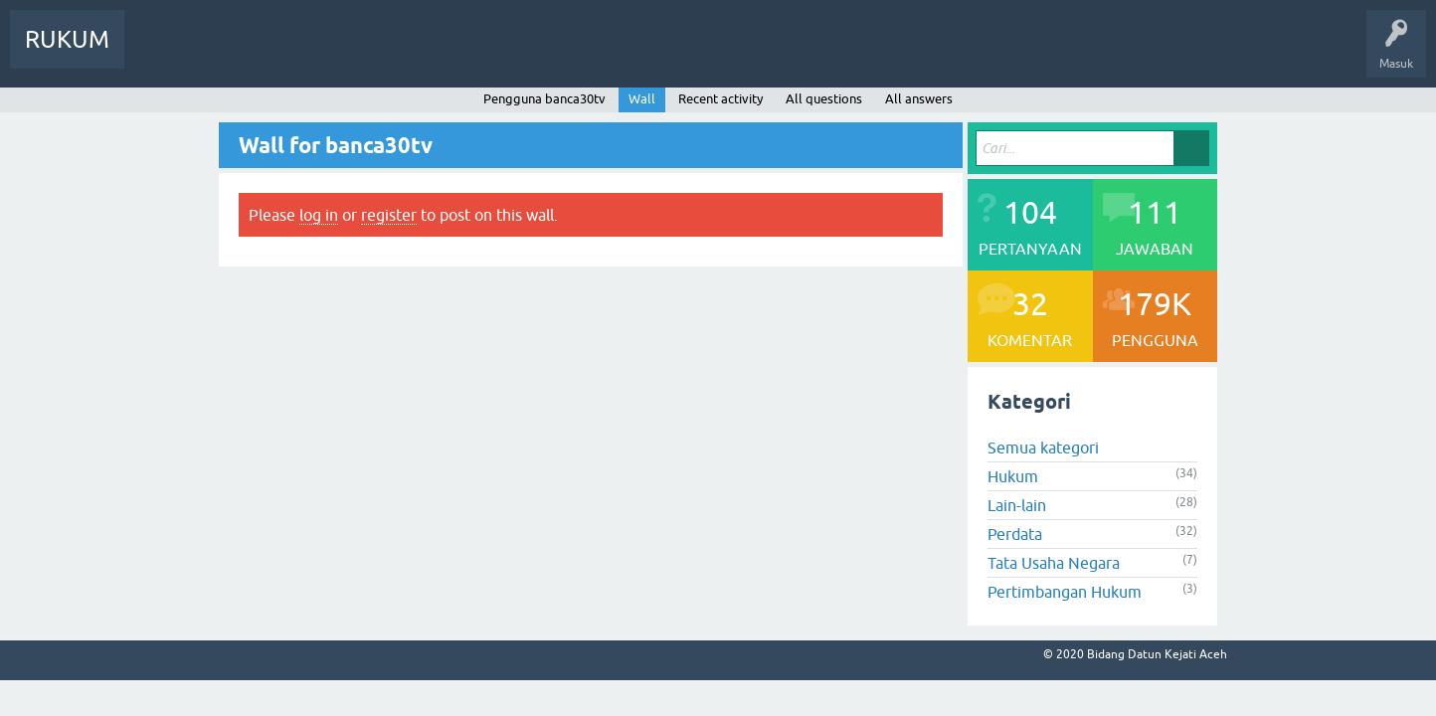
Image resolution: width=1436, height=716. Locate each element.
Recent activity (720, 98)
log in (318, 215)
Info (159, 54)
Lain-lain (1016, 505)
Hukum (1012, 476)
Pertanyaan (232, 54)
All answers (919, 98)
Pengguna (311, 54)
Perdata (1014, 534)
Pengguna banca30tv (544, 98)
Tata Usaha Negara (1053, 563)
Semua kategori (1043, 447)
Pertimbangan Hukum (1064, 592)
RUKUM (67, 39)
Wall (641, 98)
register (389, 215)
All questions (824, 98)
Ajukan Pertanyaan (413, 54)
